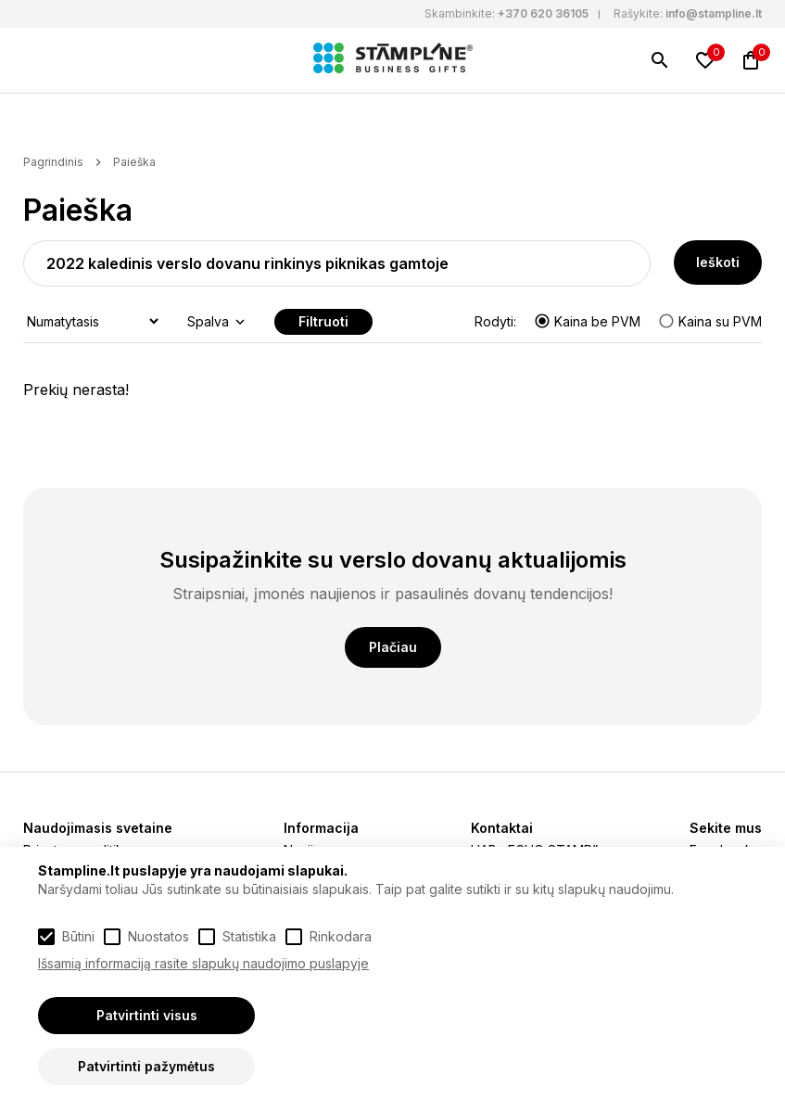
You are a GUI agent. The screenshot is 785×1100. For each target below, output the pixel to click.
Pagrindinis (53, 162)
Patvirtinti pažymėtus (146, 1066)
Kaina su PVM (710, 321)
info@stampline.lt (713, 13)
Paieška (134, 162)
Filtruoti (323, 321)
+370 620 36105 (543, 13)
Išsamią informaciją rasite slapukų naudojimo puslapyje (203, 963)
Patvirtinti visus (146, 1015)
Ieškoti (718, 262)
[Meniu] (34, 60)
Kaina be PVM (589, 321)
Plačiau (393, 647)
